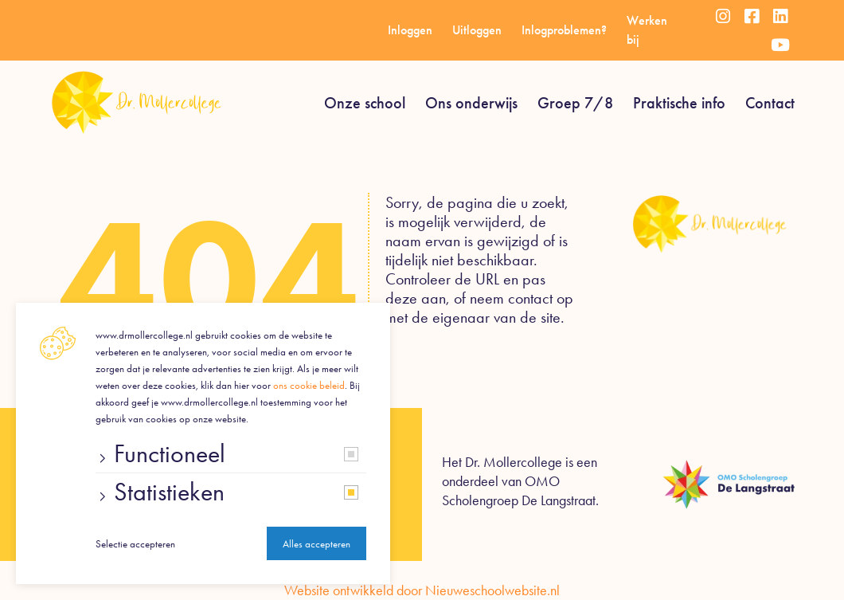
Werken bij (647, 30)
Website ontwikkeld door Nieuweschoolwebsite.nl (422, 590)
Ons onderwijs (471, 102)
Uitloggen (477, 29)
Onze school (364, 102)
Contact (770, 102)
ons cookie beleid (309, 385)
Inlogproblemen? (564, 29)
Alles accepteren (316, 544)
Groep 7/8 (575, 102)
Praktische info (679, 102)
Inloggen (410, 29)
